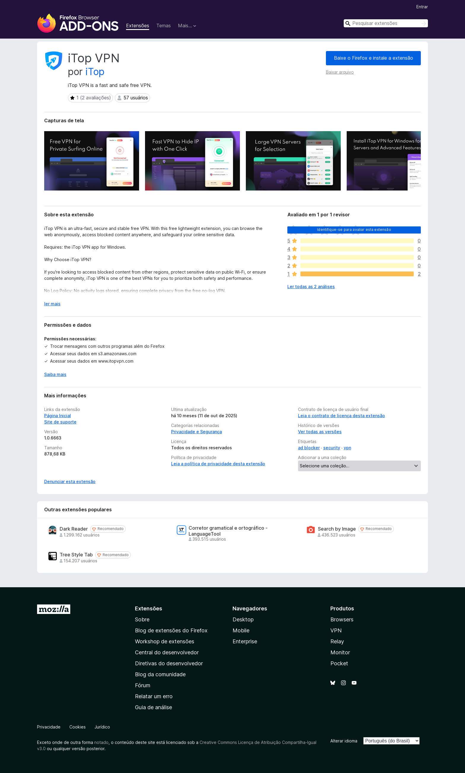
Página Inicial (57, 415)
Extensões (137, 25)
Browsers (341, 619)
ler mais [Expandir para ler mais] (52, 303)
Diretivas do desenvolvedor (169, 663)
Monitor (340, 652)
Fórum (142, 685)
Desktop (243, 619)
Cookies (77, 726)
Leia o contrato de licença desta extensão (341, 415)
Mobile (240, 630)
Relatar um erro (154, 696)
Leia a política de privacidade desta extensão (218, 463)
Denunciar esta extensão (69, 481)
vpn (347, 447)
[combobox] (386, 23)
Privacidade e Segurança (196, 431)
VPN (336, 630)
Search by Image (337, 529)
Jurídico (102, 726)
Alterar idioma (343, 740)
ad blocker (309, 447)
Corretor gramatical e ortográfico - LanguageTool (228, 531)
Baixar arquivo (340, 71)
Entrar (422, 6)
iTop (94, 71)
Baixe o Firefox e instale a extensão (373, 58)
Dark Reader (74, 529)
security (331, 447)
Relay (337, 641)
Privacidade (48, 726)
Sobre (142, 619)
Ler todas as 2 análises (311, 286)
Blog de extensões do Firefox (171, 630)
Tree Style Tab (76, 555)
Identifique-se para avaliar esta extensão (354, 229)
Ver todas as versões (320, 431)
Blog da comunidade (160, 674)
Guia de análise (153, 707)
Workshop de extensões (164, 641)
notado (101, 742)
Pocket (339, 663)
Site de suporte (60, 421)
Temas (163, 25)
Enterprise (244, 641)
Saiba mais (55, 374)
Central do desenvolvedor (167, 652)
